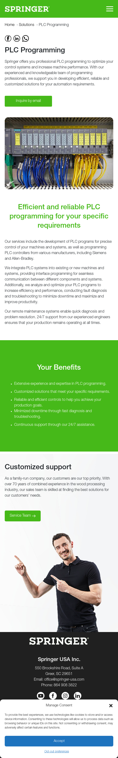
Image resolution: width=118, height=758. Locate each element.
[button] (111, 705)
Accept (59, 741)
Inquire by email (28, 101)
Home (9, 25)
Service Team (20, 516)
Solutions (26, 25)
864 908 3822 (65, 685)
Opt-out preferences (56, 751)
